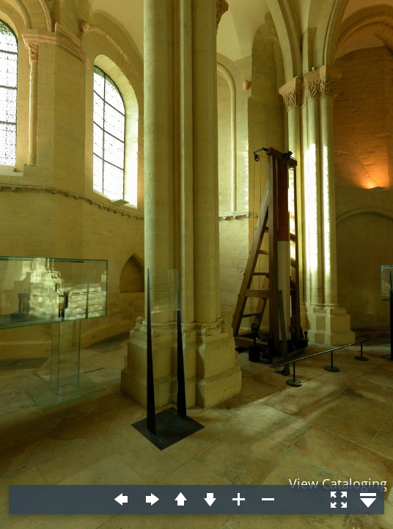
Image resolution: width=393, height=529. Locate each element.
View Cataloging (338, 483)
